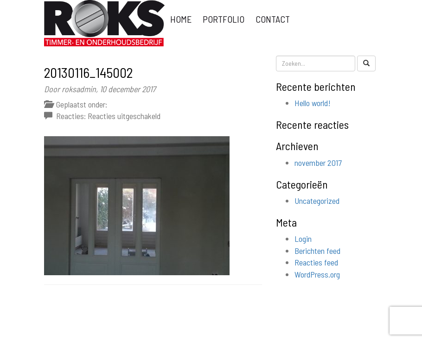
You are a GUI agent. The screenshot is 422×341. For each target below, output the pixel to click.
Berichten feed (317, 251)
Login (303, 239)
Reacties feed (316, 262)
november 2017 (318, 163)
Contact (273, 19)
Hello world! (312, 103)
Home (181, 19)
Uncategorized (316, 201)
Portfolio (223, 19)
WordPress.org (317, 274)
